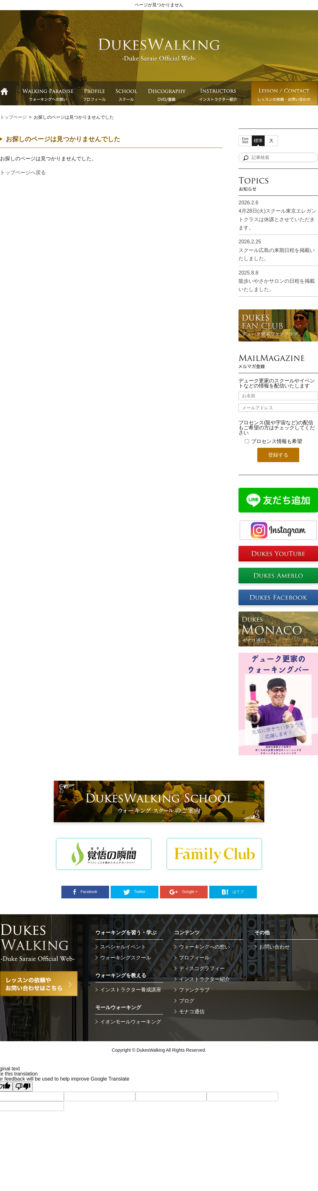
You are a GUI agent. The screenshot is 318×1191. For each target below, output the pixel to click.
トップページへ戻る (23, 172)
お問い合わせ (274, 946)
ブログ (186, 1000)
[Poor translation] (23, 1087)
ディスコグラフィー (202, 968)
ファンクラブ (194, 990)
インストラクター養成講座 (130, 989)
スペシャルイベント (123, 946)
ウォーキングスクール (125, 957)
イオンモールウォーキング (130, 1021)
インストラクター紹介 (204, 979)
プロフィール (194, 957)
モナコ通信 (191, 1011)
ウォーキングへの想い (204, 946)
